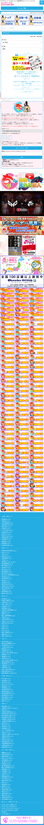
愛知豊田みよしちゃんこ (8, 663)
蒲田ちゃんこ (5, 628)
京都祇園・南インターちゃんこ (10, 708)
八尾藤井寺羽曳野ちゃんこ (9, 721)
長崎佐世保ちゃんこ (7, 756)
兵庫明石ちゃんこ (6, 726)
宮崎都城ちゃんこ (6, 769)
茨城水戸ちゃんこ (6, 556)
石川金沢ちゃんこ (6, 682)
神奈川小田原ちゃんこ (7, 588)
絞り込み (4, 39)
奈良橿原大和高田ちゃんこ (9, 712)
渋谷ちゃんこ (5, 626)
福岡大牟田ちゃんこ (7, 793)
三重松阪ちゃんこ (6, 665)
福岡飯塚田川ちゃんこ (7, 776)
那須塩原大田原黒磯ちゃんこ (9, 610)
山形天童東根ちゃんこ (7, 523)
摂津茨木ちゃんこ (6, 738)
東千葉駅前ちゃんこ (7, 558)
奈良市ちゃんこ (6, 723)
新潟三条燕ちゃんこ (7, 699)
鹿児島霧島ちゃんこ (7, 760)
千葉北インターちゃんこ (8, 621)
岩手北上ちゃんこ (6, 534)
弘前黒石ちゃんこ (6, 528)
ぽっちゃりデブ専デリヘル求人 (10, 810)
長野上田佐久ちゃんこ (7, 697)
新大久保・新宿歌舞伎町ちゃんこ (10, 574)
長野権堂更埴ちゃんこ (7, 691)
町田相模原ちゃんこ (7, 571)
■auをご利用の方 (6, 137)
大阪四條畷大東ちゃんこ (8, 743)
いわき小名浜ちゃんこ (7, 530)
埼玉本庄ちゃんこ (6, 576)
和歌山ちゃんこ (6, 710)
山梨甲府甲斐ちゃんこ (7, 689)
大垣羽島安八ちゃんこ (7, 645)
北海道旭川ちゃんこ (7, 532)
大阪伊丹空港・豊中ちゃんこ (9, 713)
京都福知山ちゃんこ (7, 747)
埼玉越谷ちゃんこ (6, 599)
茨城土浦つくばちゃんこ (8, 586)
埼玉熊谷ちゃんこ (6, 567)
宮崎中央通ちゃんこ (7, 789)
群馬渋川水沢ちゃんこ (7, 584)
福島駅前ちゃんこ (6, 543)
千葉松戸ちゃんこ (6, 589)
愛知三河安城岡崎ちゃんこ (9, 643)
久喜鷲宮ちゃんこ (6, 606)
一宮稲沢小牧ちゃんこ (7, 647)
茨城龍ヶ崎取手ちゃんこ (8, 600)
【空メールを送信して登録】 (22, 148)
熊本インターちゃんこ (7, 758)
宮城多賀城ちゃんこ (7, 537)
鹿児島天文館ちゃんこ (7, 754)
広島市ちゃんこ (6, 775)
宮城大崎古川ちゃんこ (7, 524)
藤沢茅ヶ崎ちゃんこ (7, 593)
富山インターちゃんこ (7, 684)
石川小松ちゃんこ (6, 678)
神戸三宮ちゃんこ (6, 725)
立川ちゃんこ (5, 554)
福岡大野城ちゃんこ (7, 780)
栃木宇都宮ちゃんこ (7, 565)
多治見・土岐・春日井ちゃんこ (10, 652)
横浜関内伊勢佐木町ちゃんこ (9, 550)
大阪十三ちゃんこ (6, 732)
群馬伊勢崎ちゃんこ (7, 591)
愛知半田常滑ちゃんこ (7, 671)
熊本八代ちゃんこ (6, 788)
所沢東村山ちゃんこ (7, 602)
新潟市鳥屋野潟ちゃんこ (8, 693)
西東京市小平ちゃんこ (7, 623)
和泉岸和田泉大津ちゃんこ (9, 715)
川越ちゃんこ (5, 560)
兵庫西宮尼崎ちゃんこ (7, 745)
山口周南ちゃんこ (6, 773)
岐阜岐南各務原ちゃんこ (8, 662)
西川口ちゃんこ (6, 552)
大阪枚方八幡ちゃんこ (7, 736)
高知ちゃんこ (5, 782)
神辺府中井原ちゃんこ (7, 797)
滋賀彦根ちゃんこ (6, 706)
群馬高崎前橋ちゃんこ (7, 563)
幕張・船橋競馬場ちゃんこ (9, 615)
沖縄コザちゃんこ (6, 795)
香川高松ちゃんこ (6, 762)
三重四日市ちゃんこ (7, 650)
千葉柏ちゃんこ (6, 617)
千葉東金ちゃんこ (6, 582)
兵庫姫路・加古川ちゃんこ (9, 719)
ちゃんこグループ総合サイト (9, 804)
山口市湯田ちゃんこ (7, 799)
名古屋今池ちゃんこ (7, 641)
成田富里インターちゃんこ (9, 562)
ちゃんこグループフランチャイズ (10, 808)
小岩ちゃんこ (5, 625)
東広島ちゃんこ (6, 786)
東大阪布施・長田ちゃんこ (9, 717)
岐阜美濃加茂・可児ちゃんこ (9, 673)
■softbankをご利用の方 (7, 139)
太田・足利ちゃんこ (7, 604)
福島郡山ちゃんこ (6, 541)
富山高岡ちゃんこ (6, 680)
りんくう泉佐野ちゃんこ (8, 730)
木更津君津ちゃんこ (7, 578)
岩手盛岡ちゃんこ (6, 539)
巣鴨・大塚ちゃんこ (7, 636)
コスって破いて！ (6, 813)
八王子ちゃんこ (6, 630)
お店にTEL (22, 8)
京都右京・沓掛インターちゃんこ (10, 734)
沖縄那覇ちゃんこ (6, 771)
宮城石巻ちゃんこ (6, 521)
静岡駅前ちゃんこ (6, 654)
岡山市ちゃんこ (6, 791)
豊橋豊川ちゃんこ (6, 656)
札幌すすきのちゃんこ (7, 536)
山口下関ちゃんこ (6, 778)
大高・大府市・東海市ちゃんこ (10, 660)
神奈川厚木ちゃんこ (7, 573)
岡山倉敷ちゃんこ (6, 784)
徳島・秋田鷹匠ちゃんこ (8, 767)
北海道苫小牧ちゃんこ (7, 545)
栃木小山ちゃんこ (6, 569)
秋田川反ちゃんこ (6, 526)
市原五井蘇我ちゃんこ (7, 619)
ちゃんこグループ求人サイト (9, 806)
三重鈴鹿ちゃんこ (6, 667)
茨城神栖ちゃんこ (6, 608)
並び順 (3, 46)
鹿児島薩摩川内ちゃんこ (8, 765)
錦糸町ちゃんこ (6, 580)
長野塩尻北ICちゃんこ (7, 695)
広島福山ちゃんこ (6, 763)
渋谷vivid (4, 812)
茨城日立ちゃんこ (6, 634)
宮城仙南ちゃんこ (6, 519)
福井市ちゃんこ (6, 701)
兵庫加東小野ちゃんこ (7, 741)
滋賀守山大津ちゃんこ (7, 739)
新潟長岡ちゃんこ (6, 686)
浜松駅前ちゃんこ (6, 658)
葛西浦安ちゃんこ (6, 612)
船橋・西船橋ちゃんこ (7, 632)
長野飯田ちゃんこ (6, 687)
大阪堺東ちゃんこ (6, 728)
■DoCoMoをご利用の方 (7, 136)
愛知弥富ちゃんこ (6, 649)
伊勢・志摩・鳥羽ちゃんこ (9, 669)
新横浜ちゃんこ (6, 613)
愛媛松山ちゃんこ (6, 752)
